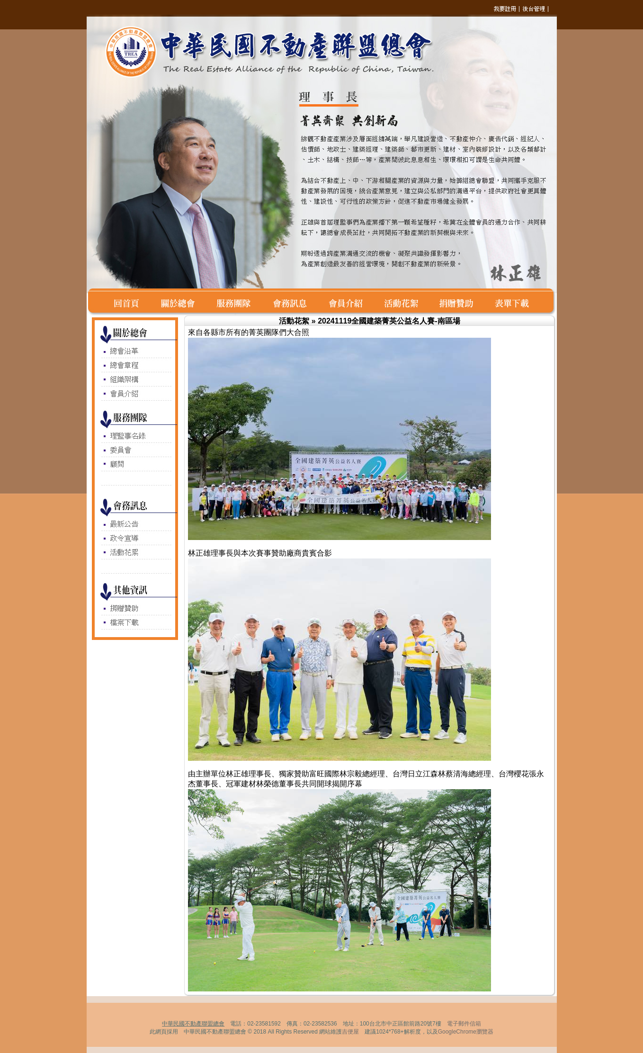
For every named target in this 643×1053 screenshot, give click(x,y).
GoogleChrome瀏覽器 (465, 1031)
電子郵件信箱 (464, 1023)
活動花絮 (407, 302)
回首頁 (131, 302)
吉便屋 (350, 1031)
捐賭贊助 (462, 302)
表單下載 (514, 302)
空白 (99, 302)
